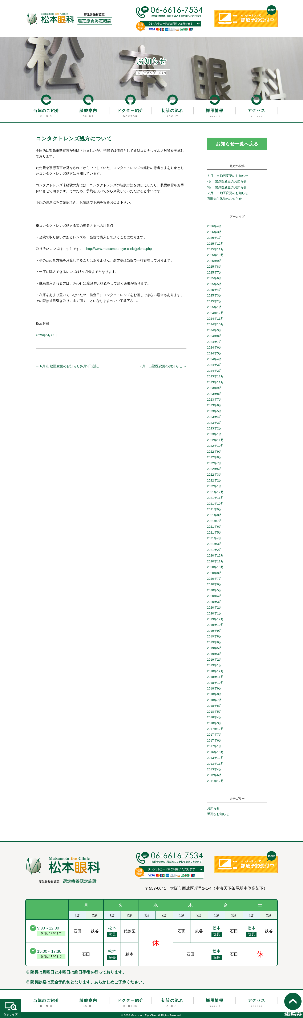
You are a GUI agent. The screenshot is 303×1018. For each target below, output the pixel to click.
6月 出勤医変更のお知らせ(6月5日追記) (67, 366)
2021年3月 (214, 544)
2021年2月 (214, 549)
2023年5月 (214, 411)
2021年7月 (214, 521)
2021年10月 (215, 503)
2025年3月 (214, 295)
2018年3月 (214, 723)
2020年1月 (214, 613)
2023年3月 (214, 422)
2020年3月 (214, 602)
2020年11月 (215, 561)
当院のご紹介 (46, 110)
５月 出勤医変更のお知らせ (227, 175)
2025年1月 (214, 307)
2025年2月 (214, 301)
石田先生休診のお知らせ (224, 199)
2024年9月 (214, 330)
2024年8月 (214, 336)
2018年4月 (214, 717)
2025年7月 (214, 272)
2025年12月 (215, 243)
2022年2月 (214, 480)
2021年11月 (215, 497)
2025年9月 (214, 261)
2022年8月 (214, 457)
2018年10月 (215, 682)
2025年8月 (214, 266)
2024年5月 (214, 353)
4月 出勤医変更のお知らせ (228, 181)
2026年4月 (214, 226)
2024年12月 (215, 313)
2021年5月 (214, 532)
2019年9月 (214, 630)
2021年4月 (214, 538)
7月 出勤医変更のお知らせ (163, 366)
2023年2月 (214, 428)
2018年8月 (214, 694)
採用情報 (214, 110)
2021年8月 (214, 515)
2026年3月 (214, 232)
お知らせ (213, 808)
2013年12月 (215, 757)
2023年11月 (215, 382)
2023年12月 (215, 376)
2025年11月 (215, 249)
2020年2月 (214, 607)
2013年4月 (214, 769)
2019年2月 (214, 659)
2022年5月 (214, 469)
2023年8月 (214, 394)
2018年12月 (215, 671)
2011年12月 (215, 781)
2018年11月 (215, 677)
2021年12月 (215, 492)
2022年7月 (214, 463)
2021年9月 (214, 509)
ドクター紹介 (130, 110)
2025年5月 (214, 284)
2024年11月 (215, 318)
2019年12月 (215, 619)
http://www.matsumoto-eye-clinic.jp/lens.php (119, 249)
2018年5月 (214, 711)
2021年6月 (214, 526)
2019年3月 (214, 654)
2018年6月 (214, 705)
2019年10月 (215, 624)
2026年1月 (214, 237)
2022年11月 (215, 440)
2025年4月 (214, 289)
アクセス (256, 110)
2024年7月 (214, 341)
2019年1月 (214, 665)
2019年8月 (214, 636)
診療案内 (88, 110)
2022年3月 (214, 474)
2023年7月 (214, 399)
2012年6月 (214, 775)
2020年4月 (214, 596)
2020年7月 (214, 578)
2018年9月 (214, 688)
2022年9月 (214, 451)
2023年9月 (214, 388)
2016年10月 (215, 752)
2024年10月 (215, 324)
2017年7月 (214, 734)
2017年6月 (214, 740)
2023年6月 (214, 405)
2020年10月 (215, 567)
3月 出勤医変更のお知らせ (227, 187)
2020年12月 (215, 555)
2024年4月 (214, 359)
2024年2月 (214, 370)
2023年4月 (214, 416)
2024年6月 (214, 347)
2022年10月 (215, 445)
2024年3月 (214, 364)
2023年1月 (214, 434)
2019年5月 (214, 648)
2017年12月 (215, 729)
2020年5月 (214, 590)
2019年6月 (214, 642)
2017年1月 (214, 746)
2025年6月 (214, 278)
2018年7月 (214, 700)
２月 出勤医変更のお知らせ (227, 193)
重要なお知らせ (218, 814)
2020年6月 (214, 584)
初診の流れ (172, 110)
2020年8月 (214, 573)
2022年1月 (214, 486)
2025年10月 (215, 255)
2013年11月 (215, 763)
